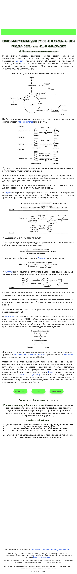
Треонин (35, 374)
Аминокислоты (25, 122)
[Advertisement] (38, 15)
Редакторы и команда (41, 557)
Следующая (56, 391)
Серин (8, 192)
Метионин (69, 354)
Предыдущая (20, 391)
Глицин (41, 258)
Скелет (19, 61)
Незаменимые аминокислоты (29, 354)
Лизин (20, 374)
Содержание (38, 391)
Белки (51, 372)
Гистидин (10, 316)
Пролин (8, 272)
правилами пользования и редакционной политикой (51, 550)
